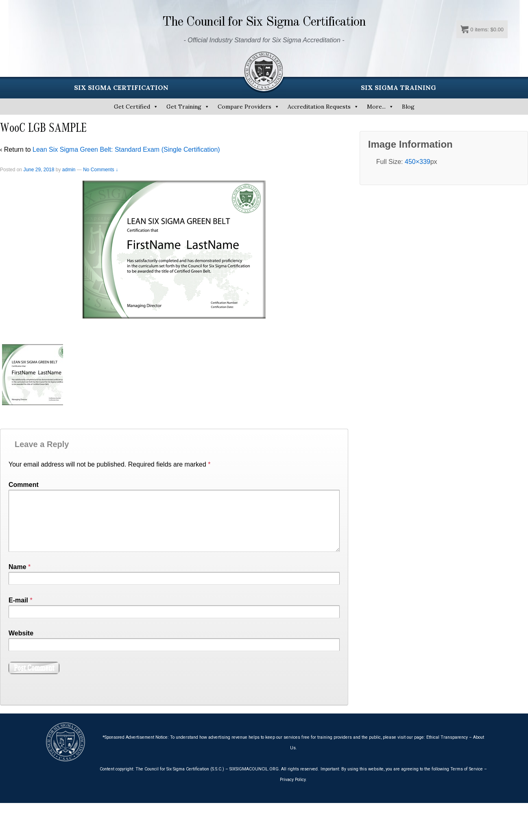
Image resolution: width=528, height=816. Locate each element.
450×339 (417, 161)
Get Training (183, 106)
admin (69, 169)
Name (17, 579)
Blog (408, 106)
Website (21, 646)
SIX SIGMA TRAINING (398, 87)
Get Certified (132, 106)
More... (376, 106)
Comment (24, 484)
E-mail (18, 613)
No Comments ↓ (100, 169)
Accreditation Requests (319, 106)
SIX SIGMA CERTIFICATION (121, 87)
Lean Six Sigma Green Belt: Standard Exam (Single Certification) (126, 149)
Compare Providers (244, 106)
